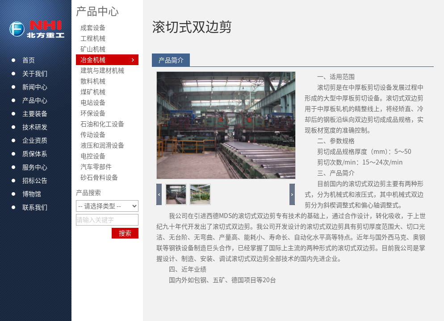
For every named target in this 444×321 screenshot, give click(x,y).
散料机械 (92, 81)
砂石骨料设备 (99, 177)
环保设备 (92, 113)
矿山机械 (92, 49)
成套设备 (92, 28)
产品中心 (97, 11)
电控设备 (92, 156)
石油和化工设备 (102, 124)
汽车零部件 (96, 167)
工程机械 (92, 38)
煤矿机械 (92, 92)
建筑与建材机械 (102, 70)
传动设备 (92, 135)
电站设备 (92, 102)
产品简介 (171, 60)
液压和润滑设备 (102, 145)
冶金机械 (92, 60)
